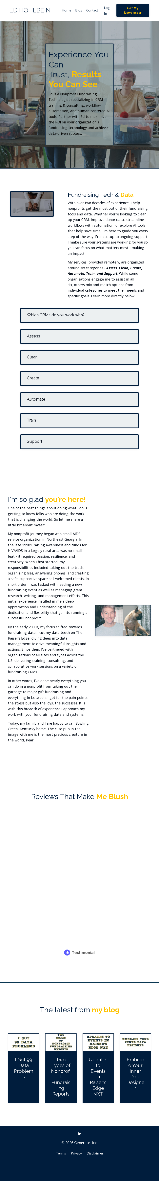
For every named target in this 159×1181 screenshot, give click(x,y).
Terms (59, 1171)
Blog (77, 10)
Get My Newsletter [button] (133, 10)
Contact (91, 10)
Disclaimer (96, 1171)
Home (64, 10)
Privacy (76, 1171)
